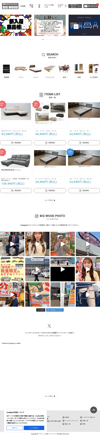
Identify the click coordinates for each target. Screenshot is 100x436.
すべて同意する (34, 428)
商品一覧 (31, 6)
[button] (24, 26)
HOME (23, 6)
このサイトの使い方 (89, 417)
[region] (25, 420)
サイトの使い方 (49, 6)
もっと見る (49, 200)
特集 (39, 6)
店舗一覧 (85, 420)
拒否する (15, 428)
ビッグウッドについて (72, 420)
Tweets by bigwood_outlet (10, 343)
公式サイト (60, 6)
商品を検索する (74, 6)
